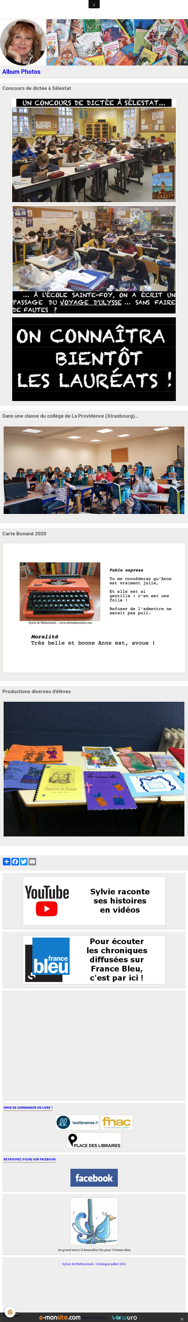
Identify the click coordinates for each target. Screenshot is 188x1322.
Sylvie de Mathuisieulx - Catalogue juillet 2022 (94, 1264)
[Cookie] (10, 1312)
